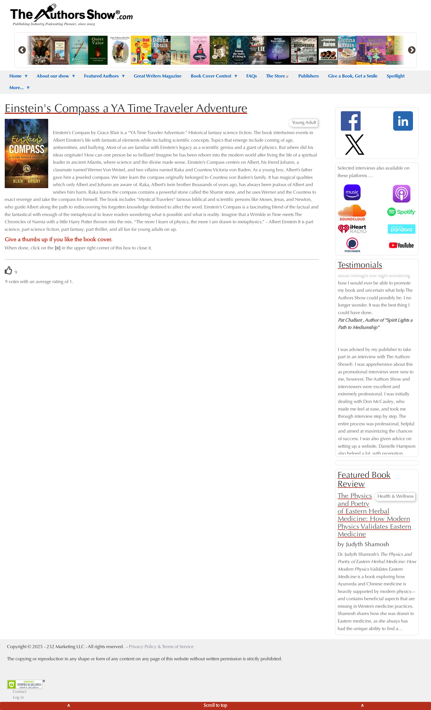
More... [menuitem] (18, 90)
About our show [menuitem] (54, 78)
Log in (18, 698)
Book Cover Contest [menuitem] (212, 78)
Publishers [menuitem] (308, 76)
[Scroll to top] (215, 706)
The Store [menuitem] (277, 76)
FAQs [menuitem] (251, 76)
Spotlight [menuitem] (396, 76)
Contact (19, 692)
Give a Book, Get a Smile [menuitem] (352, 76)
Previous (333, 358)
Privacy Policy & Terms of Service (161, 647)
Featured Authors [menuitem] (102, 78)
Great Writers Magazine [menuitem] (157, 76)
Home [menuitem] (17, 78)
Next (420, 358)
